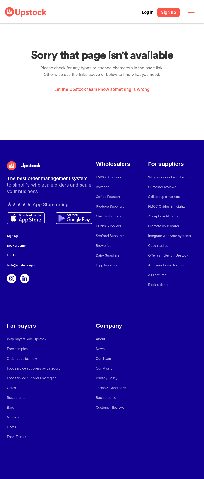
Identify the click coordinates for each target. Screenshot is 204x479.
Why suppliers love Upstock (169, 177)
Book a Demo (16, 245)
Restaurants (16, 398)
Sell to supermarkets (164, 197)
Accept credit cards (163, 216)
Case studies (158, 246)
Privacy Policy (107, 378)
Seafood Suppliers (110, 236)
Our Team (103, 358)
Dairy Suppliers (108, 255)
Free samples (17, 349)
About (100, 339)
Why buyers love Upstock (26, 339)
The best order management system (47, 178)
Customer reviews (162, 187)
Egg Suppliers (106, 265)
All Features (157, 275)
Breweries (103, 246)
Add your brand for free (166, 265)
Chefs (11, 427)
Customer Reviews (110, 407)
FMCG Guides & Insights (167, 206)
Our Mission (105, 368)
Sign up (168, 12)
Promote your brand (163, 226)
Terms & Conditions (111, 388)
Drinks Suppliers (108, 226)
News (100, 349)
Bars (10, 407)
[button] (188, 12)
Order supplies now (22, 358)
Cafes (11, 388)
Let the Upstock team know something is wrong (102, 89)
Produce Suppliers (110, 206)
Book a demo (158, 285)
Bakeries (102, 187)
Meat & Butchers (108, 216)
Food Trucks (16, 437)
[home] (26, 12)
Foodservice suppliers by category (33, 368)
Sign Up (12, 236)
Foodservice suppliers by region (31, 378)
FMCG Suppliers (108, 177)
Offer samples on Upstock (168, 255)
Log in (148, 12)
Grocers (13, 417)
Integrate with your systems (169, 236)
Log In (11, 255)
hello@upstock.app (21, 265)
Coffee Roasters (108, 197)
